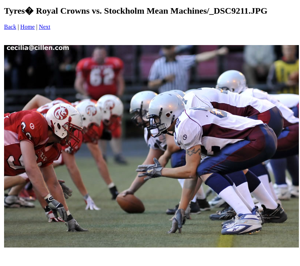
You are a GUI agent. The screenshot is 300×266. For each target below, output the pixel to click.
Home (27, 27)
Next (44, 27)
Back (10, 27)
